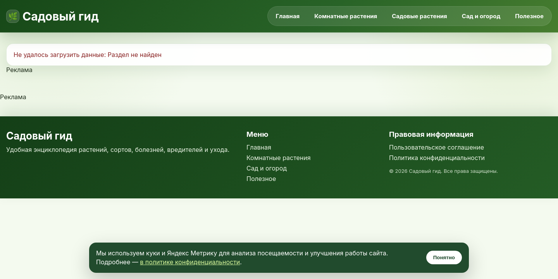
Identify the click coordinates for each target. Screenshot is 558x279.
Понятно (444, 257)
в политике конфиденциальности (190, 262)
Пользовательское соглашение (436, 147)
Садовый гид (60, 16)
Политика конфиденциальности (437, 158)
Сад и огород (481, 16)
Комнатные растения (345, 16)
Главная (288, 16)
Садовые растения (419, 16)
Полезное (529, 16)
